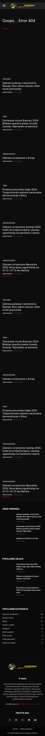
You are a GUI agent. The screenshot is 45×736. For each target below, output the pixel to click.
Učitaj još (6, 276)
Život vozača (6, 79)
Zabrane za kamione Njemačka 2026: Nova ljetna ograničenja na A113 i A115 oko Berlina (20, 267)
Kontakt (15, 729)
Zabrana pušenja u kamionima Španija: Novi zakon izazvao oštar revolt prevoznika (21, 86)
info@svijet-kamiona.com (29, 704)
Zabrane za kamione (9, 154)
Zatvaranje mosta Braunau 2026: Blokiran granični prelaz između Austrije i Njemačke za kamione (20, 123)
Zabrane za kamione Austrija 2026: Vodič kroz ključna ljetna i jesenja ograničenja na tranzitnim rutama (21, 230)
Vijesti (5, 116)
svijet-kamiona (7, 92)
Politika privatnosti (26, 729)
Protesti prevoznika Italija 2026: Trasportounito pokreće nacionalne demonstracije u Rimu (21, 192)
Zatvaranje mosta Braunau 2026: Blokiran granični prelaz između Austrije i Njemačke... (28, 528)
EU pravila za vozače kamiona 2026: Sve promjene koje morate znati (28, 590)
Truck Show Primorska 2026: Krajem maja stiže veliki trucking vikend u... (28, 566)
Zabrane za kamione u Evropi (18, 157)
